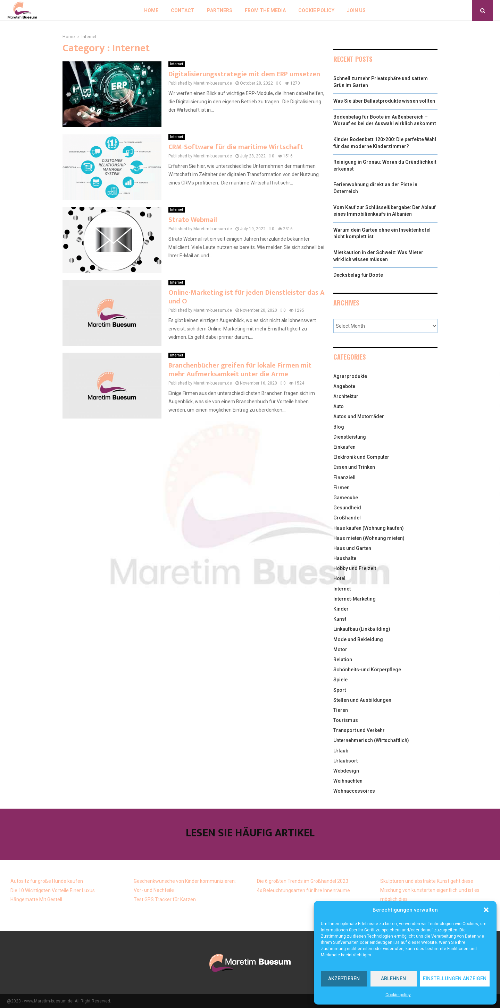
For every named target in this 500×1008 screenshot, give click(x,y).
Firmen (341, 487)
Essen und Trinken (354, 467)
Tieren (340, 710)
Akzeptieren (342, 979)
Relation (342, 659)
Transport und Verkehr (359, 730)
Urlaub (340, 750)
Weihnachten (347, 781)
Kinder (341, 609)
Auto (338, 406)
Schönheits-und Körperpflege (367, 669)
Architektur (345, 396)
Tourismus (345, 720)
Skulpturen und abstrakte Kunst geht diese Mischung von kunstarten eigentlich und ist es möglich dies (430, 890)
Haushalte (344, 558)
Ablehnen (389, 979)
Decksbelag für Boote (358, 275)
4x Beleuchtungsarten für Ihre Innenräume (303, 890)
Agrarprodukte (350, 376)
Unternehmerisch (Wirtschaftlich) (371, 740)
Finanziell (344, 477)
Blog (338, 427)
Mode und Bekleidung (358, 639)
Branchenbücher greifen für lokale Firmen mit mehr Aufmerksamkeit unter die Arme (239, 370)
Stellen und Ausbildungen (362, 700)
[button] (486, 909)
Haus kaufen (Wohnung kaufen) (368, 528)
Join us (356, 10)
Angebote (344, 386)
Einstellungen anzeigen (452, 979)
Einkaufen (344, 447)
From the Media (265, 10)
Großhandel (347, 517)
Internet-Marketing (354, 599)
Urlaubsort (345, 761)
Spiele (340, 679)
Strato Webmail (192, 220)
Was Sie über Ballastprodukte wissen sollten (384, 101)
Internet (176, 64)
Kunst (339, 619)
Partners (219, 10)
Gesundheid (347, 507)
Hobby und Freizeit (354, 568)
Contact (182, 10)
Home (151, 10)
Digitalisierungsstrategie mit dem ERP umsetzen (244, 74)
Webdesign (346, 771)
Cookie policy (398, 994)
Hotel (339, 578)
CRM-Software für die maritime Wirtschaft (235, 147)
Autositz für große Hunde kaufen (46, 881)
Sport (339, 690)
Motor (340, 649)
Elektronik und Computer (361, 457)
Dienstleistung (349, 437)
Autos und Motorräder (358, 416)
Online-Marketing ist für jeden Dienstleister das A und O (246, 297)
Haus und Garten (352, 548)
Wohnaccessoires (354, 791)
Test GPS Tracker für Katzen (165, 899)
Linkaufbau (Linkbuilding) (361, 629)
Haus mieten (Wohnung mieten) (369, 538)
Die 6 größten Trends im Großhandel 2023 (302, 881)
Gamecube (345, 497)
